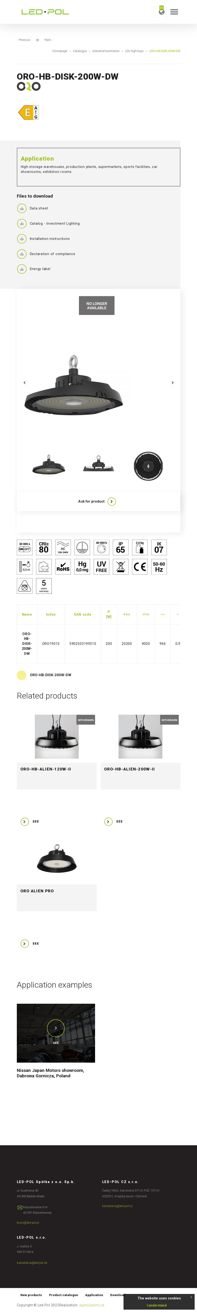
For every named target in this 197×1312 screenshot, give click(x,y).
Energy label (33, 269)
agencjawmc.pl (91, 1305)
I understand (157, 1305)
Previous (23, 40)
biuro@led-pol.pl (28, 1222)
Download (118, 1295)
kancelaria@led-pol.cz (117, 1206)
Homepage (59, 51)
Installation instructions (43, 239)
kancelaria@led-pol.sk (32, 1262)
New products (31, 1295)
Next (49, 40)
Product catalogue (63, 1295)
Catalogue (80, 51)
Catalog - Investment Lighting (48, 224)
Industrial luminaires (105, 51)
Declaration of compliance (46, 254)
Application (94, 1295)
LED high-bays (134, 51)
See (56, 1043)
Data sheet (32, 208)
